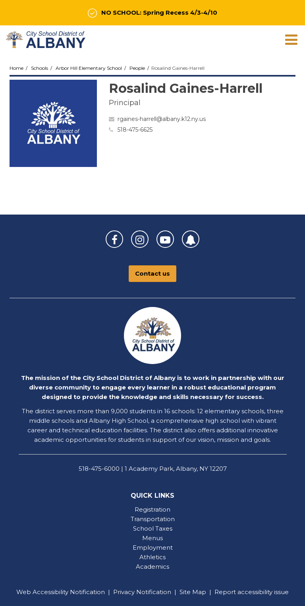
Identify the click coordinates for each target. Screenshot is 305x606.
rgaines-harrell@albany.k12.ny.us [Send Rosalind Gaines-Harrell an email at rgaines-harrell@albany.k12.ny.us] (162, 119)
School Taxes (152, 528)
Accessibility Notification (69, 592)
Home (16, 68)
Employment (153, 547)
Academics (152, 566)
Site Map (193, 592)
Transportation (153, 519)
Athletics (152, 557)
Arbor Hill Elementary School (89, 68)
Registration (152, 509)
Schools (39, 68)
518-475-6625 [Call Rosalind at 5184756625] (135, 129)
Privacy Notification (142, 592)
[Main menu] (291, 39)
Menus (152, 538)
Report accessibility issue (251, 592)
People (137, 68)
